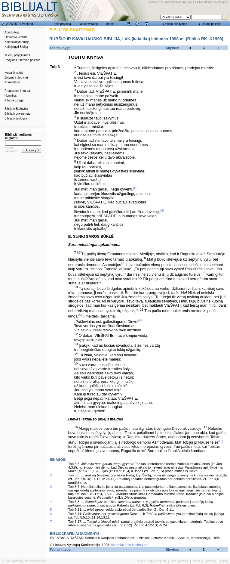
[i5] (80, 315)
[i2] (162, 210)
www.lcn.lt (156, 2)
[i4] (123, 263)
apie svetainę (89, 24)
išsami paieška (212, 24)
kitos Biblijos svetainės (212, 2)
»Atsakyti (11, 151)
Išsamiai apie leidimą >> (129, 545)
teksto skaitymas (176, 24)
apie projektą (62, 24)
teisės (141, 561)
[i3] (79, 252)
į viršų (224, 561)
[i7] (221, 441)
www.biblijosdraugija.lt (180, 2)
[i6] (140, 320)
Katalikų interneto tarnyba (29, 561)
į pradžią (210, 561)
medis (110, 24)
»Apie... (10, 148)
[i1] (135, 188)
